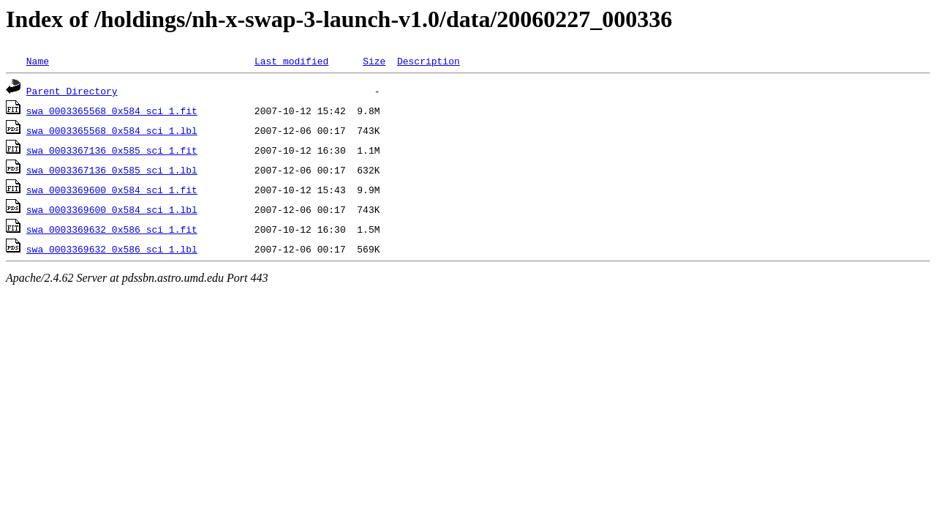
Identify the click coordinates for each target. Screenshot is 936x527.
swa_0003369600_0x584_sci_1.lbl (111, 209)
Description (428, 60)
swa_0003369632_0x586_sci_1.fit (111, 229)
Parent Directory (72, 90)
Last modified (291, 60)
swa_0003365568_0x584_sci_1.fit (111, 110)
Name (37, 60)
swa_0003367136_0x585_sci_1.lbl (111, 169)
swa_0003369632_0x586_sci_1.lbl (111, 248)
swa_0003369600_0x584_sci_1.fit (111, 189)
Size (374, 60)
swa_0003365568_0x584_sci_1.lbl (111, 130)
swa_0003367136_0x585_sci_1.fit (111, 150)
